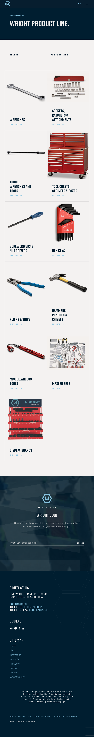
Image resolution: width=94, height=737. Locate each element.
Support (14, 668)
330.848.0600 (18, 604)
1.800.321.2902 (33, 607)
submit (80, 543)
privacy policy (42, 717)
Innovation (15, 655)
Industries (15, 659)
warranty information (65, 717)
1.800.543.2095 (38, 610)
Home (13, 646)
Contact (14, 672)
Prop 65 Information (20, 717)
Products (15, 663)
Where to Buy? (18, 677)
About (13, 650)
